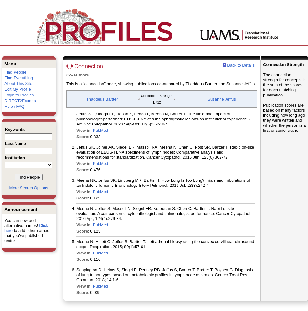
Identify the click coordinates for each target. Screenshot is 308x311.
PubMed (100, 130)
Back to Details (241, 65)
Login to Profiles (19, 95)
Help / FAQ (14, 106)
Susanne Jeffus (222, 99)
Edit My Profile (17, 89)
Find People (15, 72)
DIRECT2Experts (20, 100)
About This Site (18, 83)
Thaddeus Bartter (102, 99)
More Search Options (28, 188)
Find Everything (18, 78)
